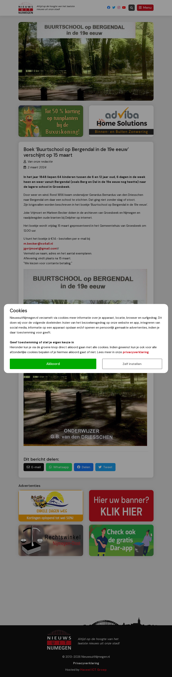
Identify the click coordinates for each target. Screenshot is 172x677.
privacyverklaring (136, 352)
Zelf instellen (132, 364)
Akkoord (53, 363)
